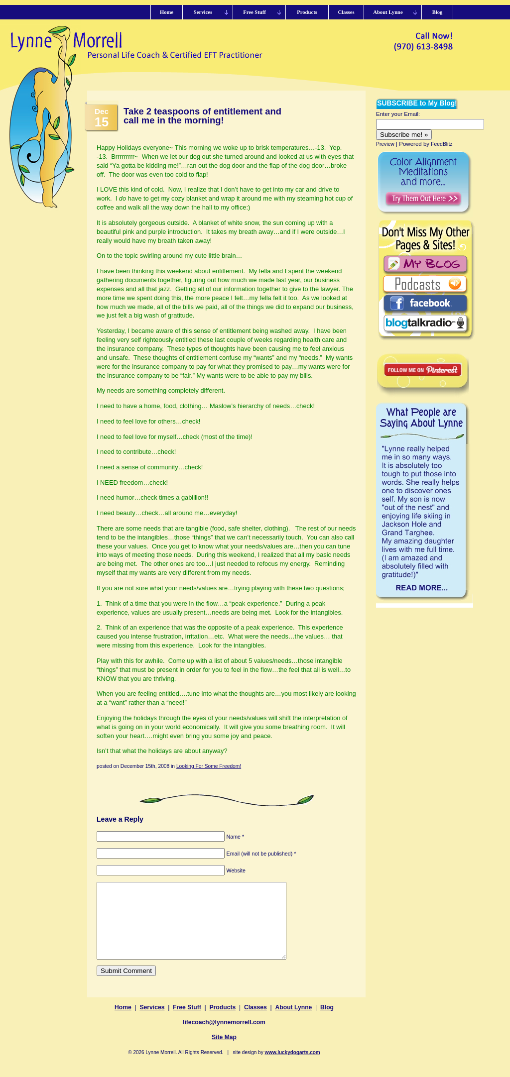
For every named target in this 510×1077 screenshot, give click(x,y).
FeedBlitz (441, 144)
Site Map (224, 1052)
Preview (385, 144)
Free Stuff (187, 1022)
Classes (255, 1022)
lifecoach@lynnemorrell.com (224, 1037)
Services (151, 1022)
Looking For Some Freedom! (208, 766)
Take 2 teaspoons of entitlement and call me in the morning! (202, 115)
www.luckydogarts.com (292, 1067)
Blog (327, 1022)
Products (223, 1022)
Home (123, 1022)
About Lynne (293, 1022)
